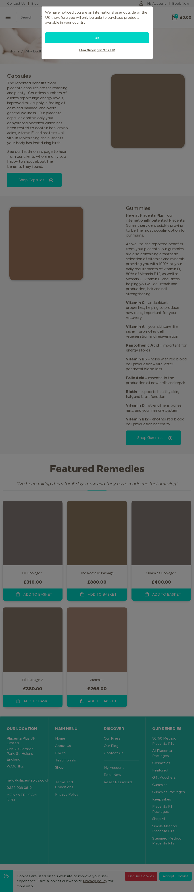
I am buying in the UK (97, 50)
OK (97, 38)
